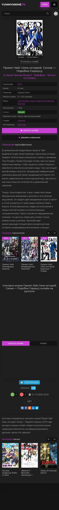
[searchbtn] (47, 13)
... (40, 57)
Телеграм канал (31, 382)
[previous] (49, 439)
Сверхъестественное (45, 101)
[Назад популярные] (49, 233)
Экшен (33, 101)
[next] (54, 439)
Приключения (23, 101)
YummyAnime (13, 4)
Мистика (21, 104)
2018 (20, 84)
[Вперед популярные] (54, 233)
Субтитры (22, 125)
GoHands (21, 120)
